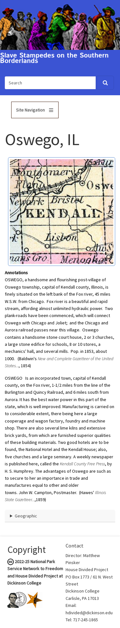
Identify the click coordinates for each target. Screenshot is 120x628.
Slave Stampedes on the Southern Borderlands (54, 58)
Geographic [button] (26, 516)
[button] (61, 211)
